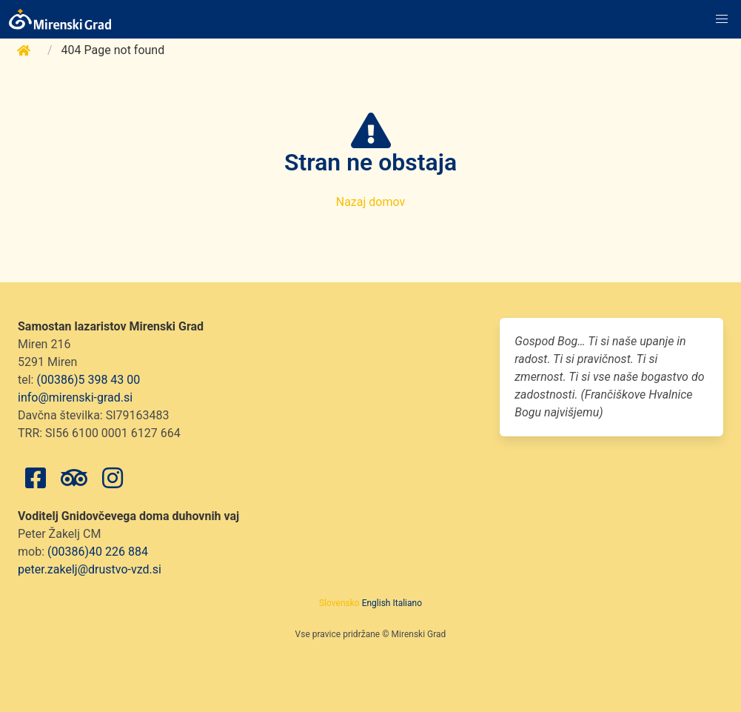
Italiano (407, 603)
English (376, 603)
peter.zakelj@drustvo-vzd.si (89, 569)
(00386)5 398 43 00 (88, 380)
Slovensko (339, 603)
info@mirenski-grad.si (75, 397)
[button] (722, 19)
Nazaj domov (371, 202)
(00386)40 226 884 (97, 552)
